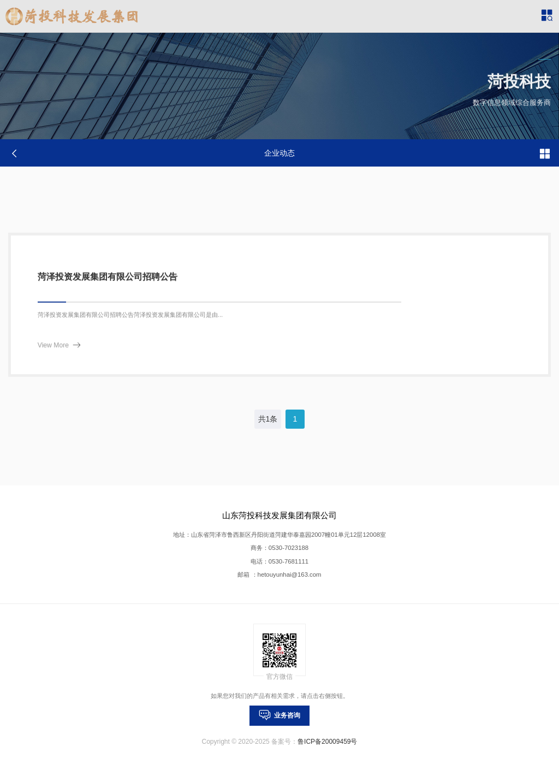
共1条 (268, 418)
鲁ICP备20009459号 (327, 741)
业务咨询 (280, 715)
